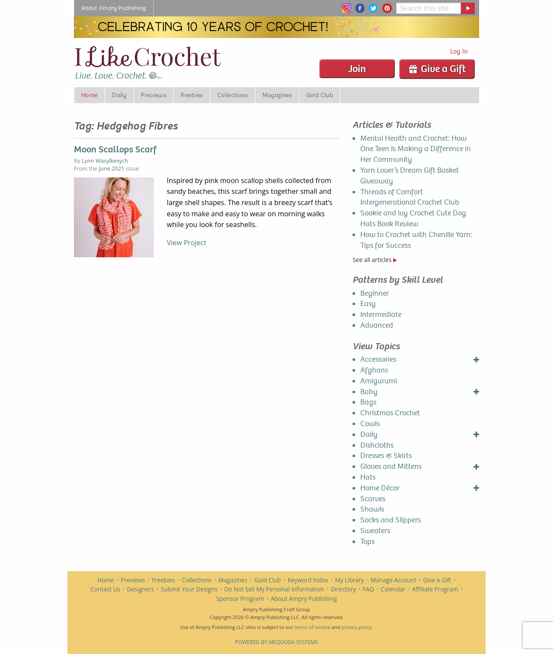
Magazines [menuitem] (277, 95)
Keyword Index (308, 580)
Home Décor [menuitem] (380, 488)
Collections (197, 580)
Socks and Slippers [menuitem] (390, 520)
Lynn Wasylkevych (105, 160)
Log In (459, 51)
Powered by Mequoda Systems (276, 642)
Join (357, 68)
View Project (186, 242)
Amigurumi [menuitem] (378, 381)
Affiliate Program (435, 589)
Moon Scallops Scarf (115, 149)
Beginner (374, 293)
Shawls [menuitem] (372, 509)
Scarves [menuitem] (372, 499)
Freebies (163, 580)
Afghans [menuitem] (374, 370)
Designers (140, 589)
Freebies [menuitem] (192, 95)
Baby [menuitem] (369, 392)
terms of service (312, 627)
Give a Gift (437, 68)
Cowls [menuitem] (370, 424)
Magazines (233, 580)
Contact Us (105, 589)
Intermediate (380, 314)
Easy (368, 304)
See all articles (375, 260)
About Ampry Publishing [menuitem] (113, 8)
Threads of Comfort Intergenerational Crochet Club (409, 197)
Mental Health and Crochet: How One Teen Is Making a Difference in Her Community (415, 149)
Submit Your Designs (189, 589)
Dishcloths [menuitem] (377, 445)
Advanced (376, 325)
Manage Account (393, 580)
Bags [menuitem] (368, 402)
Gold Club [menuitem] (319, 95)
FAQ (368, 589)
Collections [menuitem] (232, 95)
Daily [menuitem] (119, 95)
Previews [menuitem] (153, 95)
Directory (343, 589)
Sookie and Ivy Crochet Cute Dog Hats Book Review (413, 218)
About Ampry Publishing (304, 598)
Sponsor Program (240, 598)
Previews (133, 580)
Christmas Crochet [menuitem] (390, 413)
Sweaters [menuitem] (375, 531)
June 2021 (111, 168)
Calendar (393, 589)
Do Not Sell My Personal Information (274, 589)
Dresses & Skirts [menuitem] (386, 456)
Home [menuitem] (89, 95)
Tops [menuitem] (367, 542)
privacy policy (356, 627)
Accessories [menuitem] (378, 359)
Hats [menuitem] (367, 477)
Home (106, 580)
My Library (349, 580)
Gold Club (267, 580)
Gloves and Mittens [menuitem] (391, 466)
